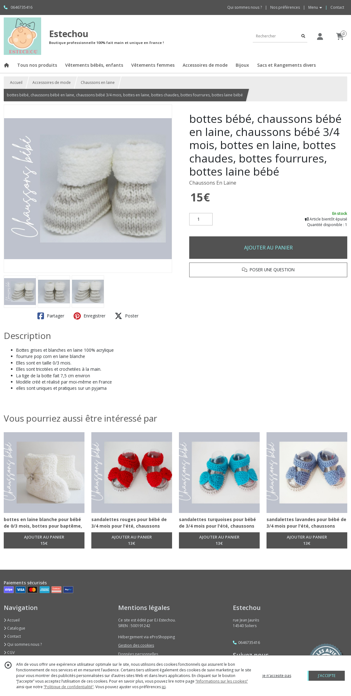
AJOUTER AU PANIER (268, 247)
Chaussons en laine (98, 82)
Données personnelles (138, 654)
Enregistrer (89, 316)
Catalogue (14, 628)
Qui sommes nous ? (23, 644)
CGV (9, 652)
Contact (337, 7)
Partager (50, 316)
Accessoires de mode (51, 82)
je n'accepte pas (276, 675)
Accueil (16, 82)
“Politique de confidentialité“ (69, 686)
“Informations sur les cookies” (221, 681)
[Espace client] (319, 36)
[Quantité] (201, 219)
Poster (126, 316)
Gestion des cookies (136, 645)
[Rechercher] (303, 36)
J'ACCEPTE (326, 675)
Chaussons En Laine (212, 182)
